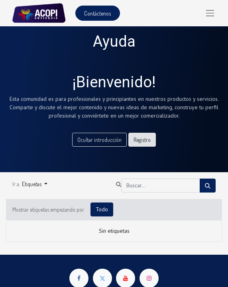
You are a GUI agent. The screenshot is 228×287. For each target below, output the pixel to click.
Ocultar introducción (99, 139)
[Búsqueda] (208, 186)
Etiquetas (32, 184)
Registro (142, 139)
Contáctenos (97, 13)
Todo (102, 209)
